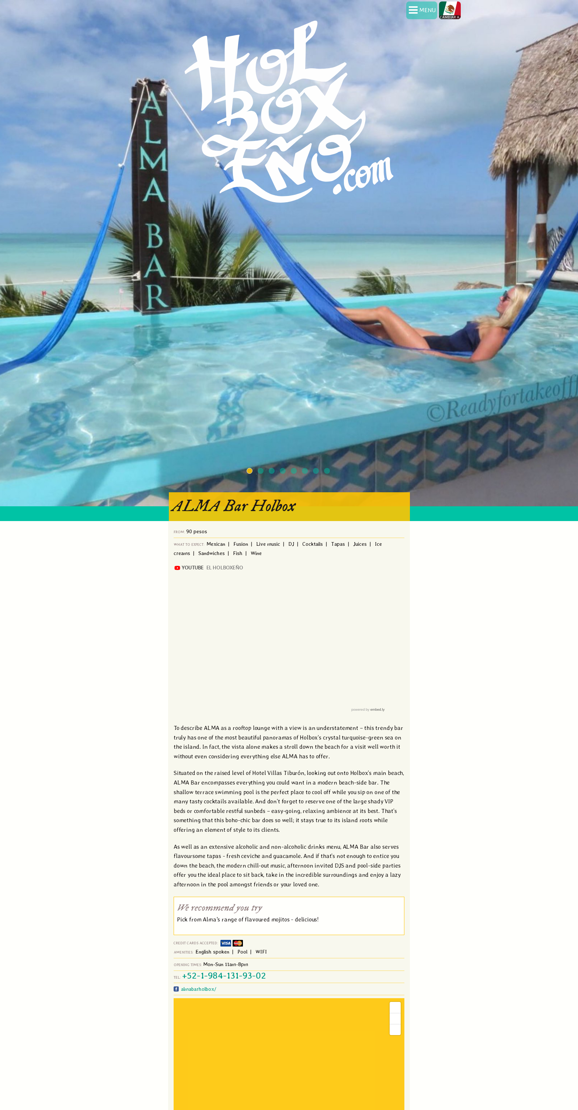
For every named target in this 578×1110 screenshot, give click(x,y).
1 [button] (250, 471)
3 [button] (272, 471)
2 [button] (261, 471)
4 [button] (283, 471)
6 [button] (305, 471)
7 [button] (316, 471)
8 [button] (327, 471)
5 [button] (294, 471)
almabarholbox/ (198, 989)
